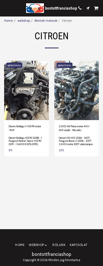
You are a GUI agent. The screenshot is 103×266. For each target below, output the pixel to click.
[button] (6, 8)
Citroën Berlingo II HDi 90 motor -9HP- (25, 128)
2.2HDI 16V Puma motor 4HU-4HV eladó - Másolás (74, 128)
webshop (24, 21)
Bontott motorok (46, 21)
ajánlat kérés (14, 65)
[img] (26, 90)
